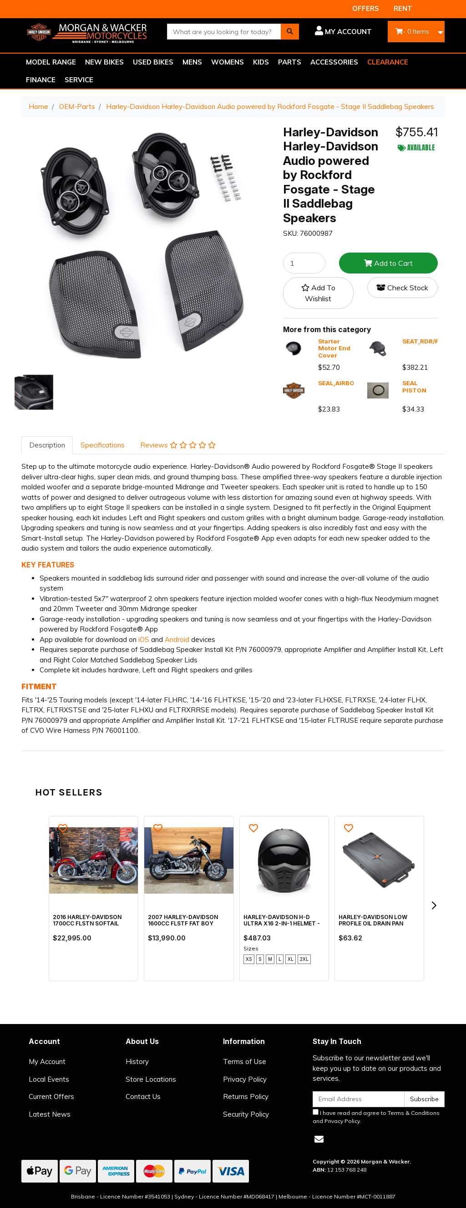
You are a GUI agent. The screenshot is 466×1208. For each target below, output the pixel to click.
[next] (433, 905)
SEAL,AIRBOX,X (341, 383)
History (137, 1061)
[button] (342, 32)
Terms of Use (244, 1061)
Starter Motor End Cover (334, 348)
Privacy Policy (245, 1079)
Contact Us (143, 1096)
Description (47, 445)
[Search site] (290, 32)
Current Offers (51, 1096)
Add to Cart (388, 263)
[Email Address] (359, 1099)
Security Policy (246, 1114)
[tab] (47, 445)
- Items (412, 31)
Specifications (103, 445)
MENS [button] (192, 62)
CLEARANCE (387, 62)
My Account (47, 1061)
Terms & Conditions (414, 1112)
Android (177, 639)
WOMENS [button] (227, 62)
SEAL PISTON (414, 386)
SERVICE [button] (79, 79)
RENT (403, 8)
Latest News (50, 1114)
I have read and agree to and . (376, 1116)
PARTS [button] (289, 62)
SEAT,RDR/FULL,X (429, 341)
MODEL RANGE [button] (51, 62)
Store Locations (151, 1079)
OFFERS (365, 8)
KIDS (261, 62)
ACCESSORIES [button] (334, 62)
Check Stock (402, 287)
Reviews (178, 445)
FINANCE (41, 79)
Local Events (49, 1079)
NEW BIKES (104, 62)
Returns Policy (245, 1096)
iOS (143, 639)
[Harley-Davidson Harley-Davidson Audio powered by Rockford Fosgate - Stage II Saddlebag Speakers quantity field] (304, 263)
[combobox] (224, 32)
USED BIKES (153, 62)
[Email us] (319, 1139)
